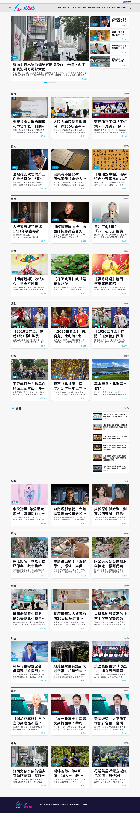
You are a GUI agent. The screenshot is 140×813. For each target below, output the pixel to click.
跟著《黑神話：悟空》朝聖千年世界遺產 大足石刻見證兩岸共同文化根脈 (70, 390)
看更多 (126, 94)
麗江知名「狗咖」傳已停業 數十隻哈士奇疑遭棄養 (29, 566)
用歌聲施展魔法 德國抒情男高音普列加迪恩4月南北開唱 (70, 231)
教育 (64, 7)
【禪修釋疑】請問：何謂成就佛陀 (110, 281)
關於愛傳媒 (44, 804)
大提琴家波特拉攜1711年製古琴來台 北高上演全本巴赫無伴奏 (30, 233)
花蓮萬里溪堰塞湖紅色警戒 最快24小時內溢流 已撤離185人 (110, 777)
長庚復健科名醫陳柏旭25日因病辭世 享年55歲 (70, 618)
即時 (60, 7)
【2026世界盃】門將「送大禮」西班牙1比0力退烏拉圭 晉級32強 (110, 338)
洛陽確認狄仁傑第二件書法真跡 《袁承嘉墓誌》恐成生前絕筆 (120, 22)
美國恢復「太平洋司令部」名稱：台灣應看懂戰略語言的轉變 (110, 723)
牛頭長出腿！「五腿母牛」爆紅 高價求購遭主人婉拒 (70, 566)
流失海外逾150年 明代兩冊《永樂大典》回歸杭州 (69, 178)
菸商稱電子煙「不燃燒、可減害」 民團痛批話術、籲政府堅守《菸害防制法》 (110, 128)
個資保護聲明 (75, 804)
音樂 (74, 7)
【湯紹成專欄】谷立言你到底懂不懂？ (29, 723)
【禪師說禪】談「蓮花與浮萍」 (70, 281)
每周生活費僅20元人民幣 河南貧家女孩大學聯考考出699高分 (119, 36)
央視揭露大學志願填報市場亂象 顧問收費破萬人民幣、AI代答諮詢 (29, 128)
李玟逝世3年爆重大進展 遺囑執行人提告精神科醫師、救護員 (29, 515)
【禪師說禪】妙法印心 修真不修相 (29, 281)
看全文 (84, 79)
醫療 (103, 7)
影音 (123, 7)
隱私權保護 (55, 804)
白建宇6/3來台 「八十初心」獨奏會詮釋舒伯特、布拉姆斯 (110, 233)
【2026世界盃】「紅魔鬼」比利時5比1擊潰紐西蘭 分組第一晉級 (70, 338)
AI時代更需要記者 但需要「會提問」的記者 (29, 670)
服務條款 (64, 804)
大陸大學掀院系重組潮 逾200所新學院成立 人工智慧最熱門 (70, 128)
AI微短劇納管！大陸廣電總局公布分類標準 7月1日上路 (70, 513)
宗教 (79, 7)
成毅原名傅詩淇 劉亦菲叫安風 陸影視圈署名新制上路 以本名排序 (110, 515)
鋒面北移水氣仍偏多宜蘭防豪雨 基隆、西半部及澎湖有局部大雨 (49, 66)
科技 (108, 7)
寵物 (99, 7)
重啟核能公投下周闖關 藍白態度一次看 (119, 48)
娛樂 (94, 7)
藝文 (69, 7)
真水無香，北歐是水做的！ (110, 386)
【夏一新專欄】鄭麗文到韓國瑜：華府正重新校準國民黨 (70, 723)
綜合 (118, 7)
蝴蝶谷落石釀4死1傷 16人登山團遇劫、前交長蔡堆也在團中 (70, 777)
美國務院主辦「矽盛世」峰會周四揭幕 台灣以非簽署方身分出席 (110, 672)
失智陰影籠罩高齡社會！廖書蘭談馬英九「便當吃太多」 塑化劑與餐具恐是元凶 (110, 620)
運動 (84, 7)
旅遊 (89, 7)
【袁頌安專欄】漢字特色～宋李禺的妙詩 (110, 176)
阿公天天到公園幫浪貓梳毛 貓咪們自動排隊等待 (110, 566)
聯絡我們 (86, 804)
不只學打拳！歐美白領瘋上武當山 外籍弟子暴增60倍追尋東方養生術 (29, 390)
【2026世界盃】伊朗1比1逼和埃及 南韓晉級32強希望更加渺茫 (28, 338)
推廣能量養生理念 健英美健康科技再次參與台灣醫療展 (29, 618)
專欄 (113, 7)
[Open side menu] (10, 7)
